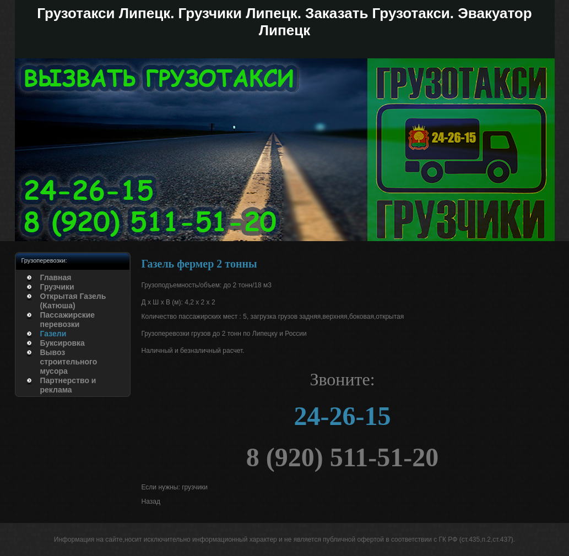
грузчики (195, 487)
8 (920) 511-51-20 (342, 457)
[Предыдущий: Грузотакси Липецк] (151, 502)
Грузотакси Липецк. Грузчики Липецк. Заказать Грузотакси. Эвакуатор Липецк (284, 22)
